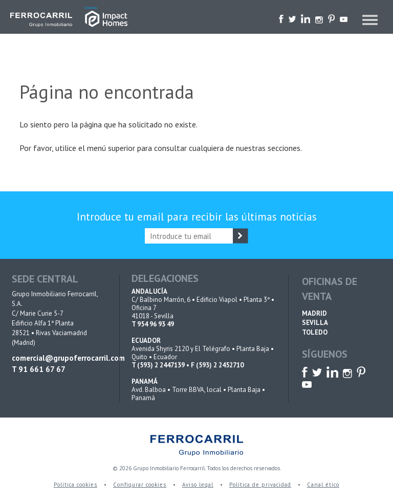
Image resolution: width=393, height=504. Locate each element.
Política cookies (75, 484)
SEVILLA (315, 322)
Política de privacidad (260, 484)
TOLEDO (315, 332)
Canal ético (323, 484)
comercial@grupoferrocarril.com (59, 358)
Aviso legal (197, 484)
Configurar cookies (139, 484)
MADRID (314, 313)
